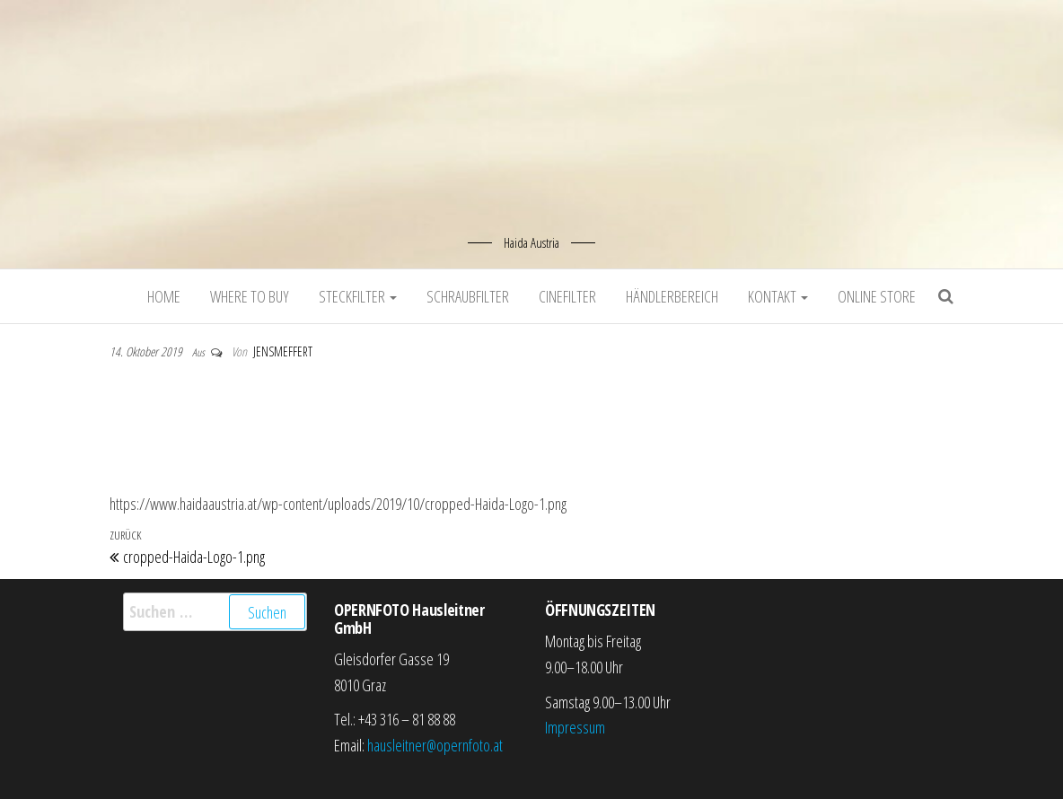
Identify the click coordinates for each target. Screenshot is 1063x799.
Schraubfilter (467, 296)
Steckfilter (358, 296)
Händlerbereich (672, 296)
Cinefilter (567, 296)
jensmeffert (282, 351)
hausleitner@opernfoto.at (435, 745)
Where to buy (249, 296)
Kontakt (778, 296)
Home (163, 296)
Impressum (575, 727)
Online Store (877, 296)
